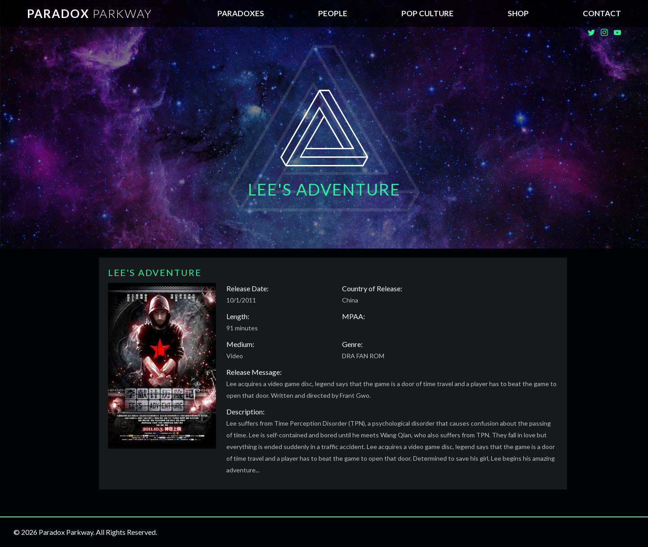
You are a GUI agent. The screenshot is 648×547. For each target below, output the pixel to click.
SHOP (518, 13)
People (332, 13)
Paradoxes (240, 13)
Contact (602, 13)
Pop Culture (427, 13)
